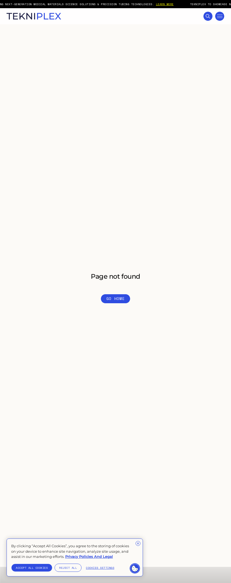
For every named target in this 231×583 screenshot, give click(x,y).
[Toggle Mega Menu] (219, 16)
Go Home (115, 298)
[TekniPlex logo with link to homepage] (34, 16)
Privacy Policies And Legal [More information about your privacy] (89, 556)
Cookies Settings (100, 568)
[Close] (138, 543)
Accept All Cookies (32, 568)
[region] (75, 557)
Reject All (68, 568)
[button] (135, 568)
